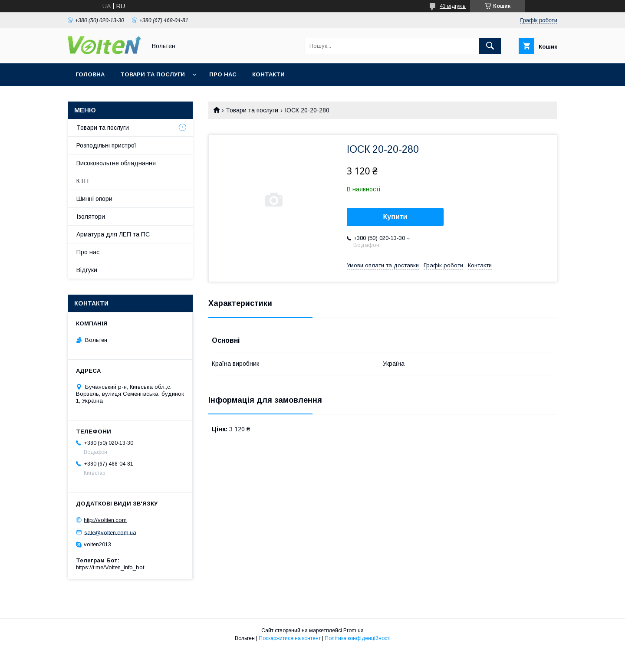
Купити (395, 216)
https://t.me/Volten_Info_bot (110, 567)
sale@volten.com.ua (110, 532)
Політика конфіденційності (358, 638)
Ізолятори (90, 216)
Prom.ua (353, 630)
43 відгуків (453, 6)
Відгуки (86, 269)
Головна (90, 74)
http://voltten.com (105, 520)
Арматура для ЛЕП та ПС (113, 234)
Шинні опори (94, 198)
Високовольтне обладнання (116, 163)
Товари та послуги (152, 74)
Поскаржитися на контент (290, 638)
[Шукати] (490, 46)
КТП (82, 180)
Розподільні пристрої (106, 145)
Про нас (223, 74)
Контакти (268, 74)
